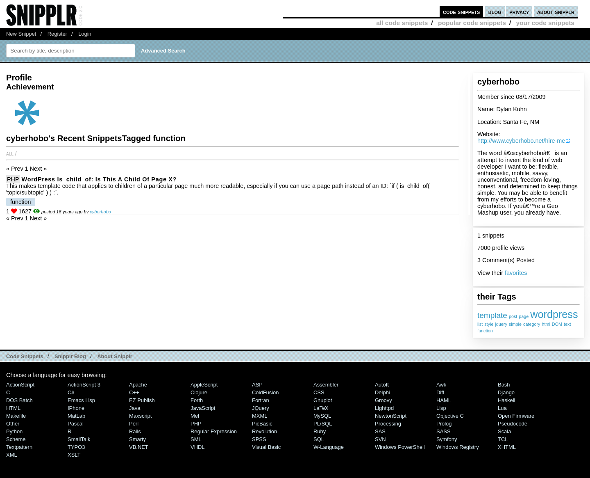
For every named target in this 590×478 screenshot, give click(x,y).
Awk (441, 385)
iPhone (76, 408)
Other (12, 424)
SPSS (259, 439)
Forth (197, 400)
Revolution (264, 431)
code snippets (461, 11)
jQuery (260, 408)
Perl (133, 424)
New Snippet (21, 34)
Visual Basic (266, 447)
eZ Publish (142, 400)
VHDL (198, 447)
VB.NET (138, 447)
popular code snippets (472, 22)
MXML (259, 416)
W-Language (328, 447)
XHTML (507, 447)
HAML (443, 400)
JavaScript (203, 408)
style (488, 324)
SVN (380, 439)
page (524, 316)
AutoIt (382, 385)
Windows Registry (457, 447)
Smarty (137, 439)
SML (196, 439)
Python (14, 431)
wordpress (554, 314)
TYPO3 (76, 447)
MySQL (322, 416)
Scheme (16, 439)
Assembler (325, 385)
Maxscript (140, 416)
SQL (318, 439)
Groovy (383, 400)
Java (134, 408)
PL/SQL (322, 424)
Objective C (450, 416)
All (10, 153)
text (567, 324)
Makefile (16, 416)
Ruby (319, 431)
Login (84, 34)
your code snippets (545, 22)
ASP (257, 385)
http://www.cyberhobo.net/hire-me (521, 140)
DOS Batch (19, 400)
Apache (138, 385)
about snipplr (555, 11)
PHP (13, 179)
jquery (501, 324)
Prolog (444, 424)
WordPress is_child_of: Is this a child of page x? (99, 179)
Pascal (76, 424)
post (513, 316)
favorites (516, 273)
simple (515, 324)
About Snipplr (114, 356)
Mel (195, 416)
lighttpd (384, 408)
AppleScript (204, 385)
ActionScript (20, 385)
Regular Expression (214, 431)
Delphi (382, 392)
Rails (135, 431)
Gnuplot (322, 400)
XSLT (74, 455)
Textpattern (19, 447)
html (546, 324)
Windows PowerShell (400, 447)
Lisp (441, 408)
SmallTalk (79, 439)
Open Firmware (516, 416)
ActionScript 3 (84, 385)
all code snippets (402, 22)
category (531, 324)
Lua (502, 408)
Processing (388, 424)
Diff (440, 392)
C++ (134, 392)
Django (506, 392)
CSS (318, 392)
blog (495, 11)
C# (71, 392)
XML (11, 455)
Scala (504, 431)
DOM (557, 324)
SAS (380, 431)
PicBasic (262, 424)
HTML (13, 408)
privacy (519, 11)
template (492, 315)
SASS (443, 431)
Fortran (260, 400)
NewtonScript (390, 416)
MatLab (76, 416)
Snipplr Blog (70, 356)
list (480, 324)
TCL (503, 439)
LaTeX (321, 408)
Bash (504, 385)
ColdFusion (265, 392)
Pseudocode (512, 424)
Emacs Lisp (81, 400)
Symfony (446, 439)
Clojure (199, 392)
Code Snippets (24, 356)
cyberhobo (100, 211)
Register (57, 34)
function (485, 330)
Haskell (506, 400)
